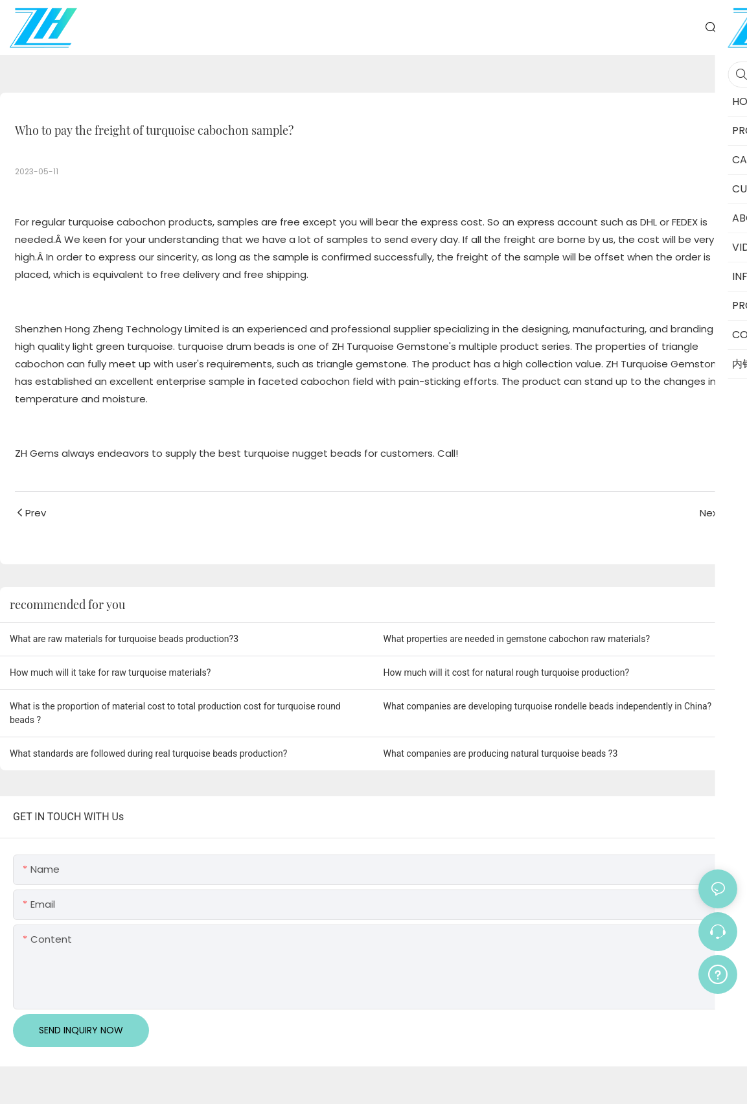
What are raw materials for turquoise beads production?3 (124, 639)
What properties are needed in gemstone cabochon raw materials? (517, 639)
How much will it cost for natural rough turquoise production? (507, 672)
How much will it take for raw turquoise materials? (110, 672)
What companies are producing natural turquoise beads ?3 (501, 753)
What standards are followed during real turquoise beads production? (148, 753)
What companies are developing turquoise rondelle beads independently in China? (548, 706)
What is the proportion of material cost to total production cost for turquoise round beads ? (175, 713)
